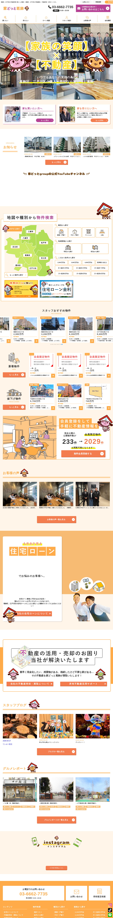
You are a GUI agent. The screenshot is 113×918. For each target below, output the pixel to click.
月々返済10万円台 (99, 273)
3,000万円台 (75, 262)
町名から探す (95, 248)
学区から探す (68, 248)
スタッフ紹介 (66, 20)
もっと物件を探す (14, 275)
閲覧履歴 (98, 2)
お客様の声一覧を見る (56, 519)
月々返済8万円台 (63, 273)
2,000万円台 (61, 262)
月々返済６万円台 (81, 268)
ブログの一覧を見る (56, 807)
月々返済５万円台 (63, 268)
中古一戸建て (75, 232)
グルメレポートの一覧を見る (56, 875)
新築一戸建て (61, 232)
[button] (52, 344)
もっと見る (56, 162)
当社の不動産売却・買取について (30, 725)
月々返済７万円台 (99, 268)
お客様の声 (87, 20)
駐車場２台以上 (102, 262)
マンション (88, 232)
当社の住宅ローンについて (32, 627)
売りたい (26, 20)
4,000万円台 (88, 262)
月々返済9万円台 (82, 273)
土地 (102, 232)
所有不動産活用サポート (83, 725)
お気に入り (86, 2)
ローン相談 (46, 20)
